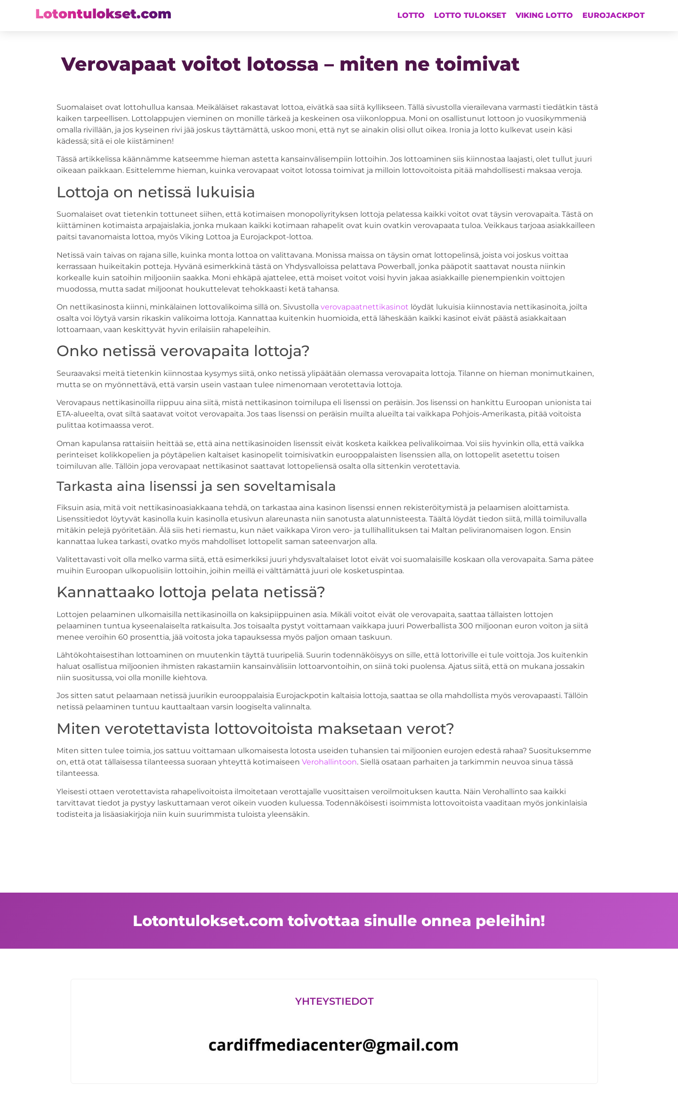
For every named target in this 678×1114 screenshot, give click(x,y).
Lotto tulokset (470, 15)
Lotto (411, 15)
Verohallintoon (329, 761)
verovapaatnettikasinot (365, 306)
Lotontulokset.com (103, 14)
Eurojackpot (613, 15)
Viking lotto (544, 15)
